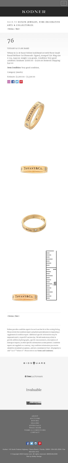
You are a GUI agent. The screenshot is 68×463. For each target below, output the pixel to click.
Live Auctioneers (34, 376)
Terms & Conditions (35, 430)
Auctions (35, 418)
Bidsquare (34, 363)
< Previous (10, 29)
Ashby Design (37, 456)
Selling (35, 423)
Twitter (17, 81)
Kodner (34, 12)
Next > (18, 29)
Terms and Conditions (45, 351)
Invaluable (34, 390)
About (35, 416)
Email (8, 81)
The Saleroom (34, 403)
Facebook (12, 81)
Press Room (35, 428)
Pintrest (21, 81)
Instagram (35, 443)
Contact (35, 432)
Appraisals (35, 425)
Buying (35, 421)
